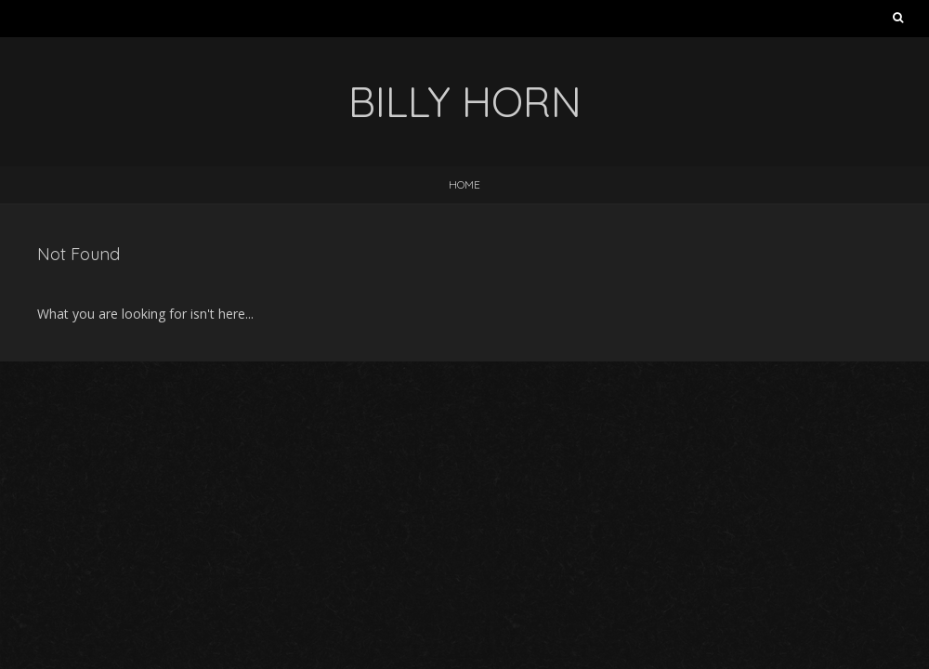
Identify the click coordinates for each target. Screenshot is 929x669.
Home (464, 184)
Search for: (898, 21)
